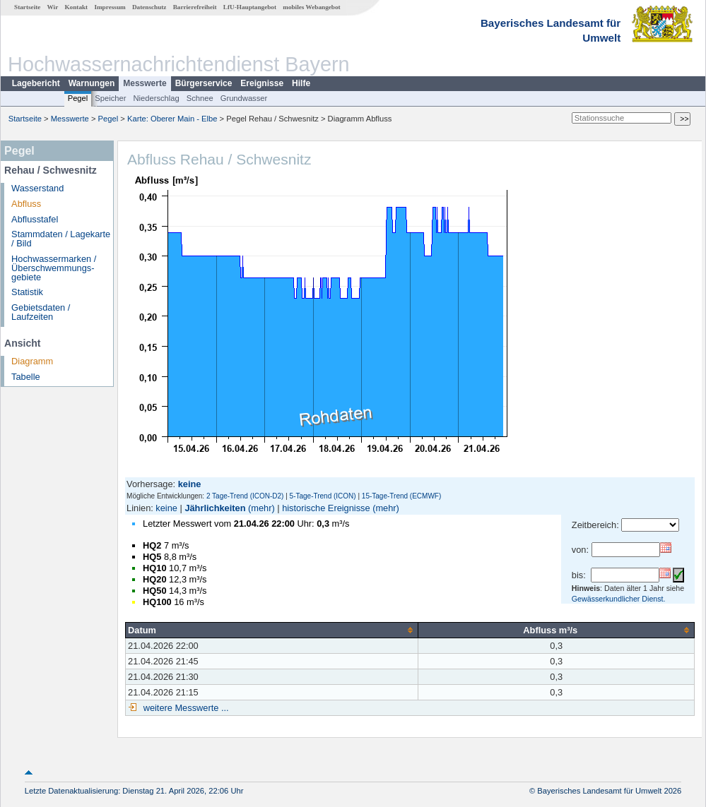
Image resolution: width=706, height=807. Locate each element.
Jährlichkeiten (214, 508)
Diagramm (32, 361)
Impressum (109, 7)
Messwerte (144, 83)
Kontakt (76, 7)
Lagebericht (36, 83)
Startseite (27, 7)
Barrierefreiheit (195, 7)
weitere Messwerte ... (184, 708)
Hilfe (301, 83)
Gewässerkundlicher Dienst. (619, 598)
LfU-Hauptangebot (249, 7)
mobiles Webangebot (311, 7)
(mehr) (261, 508)
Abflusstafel (34, 219)
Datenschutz (149, 7)
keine (166, 508)
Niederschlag (156, 98)
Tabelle (25, 376)
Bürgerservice (204, 83)
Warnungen (92, 83)
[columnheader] (272, 630)
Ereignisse (261, 83)
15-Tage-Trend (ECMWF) (401, 496)
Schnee (200, 98)
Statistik (27, 292)
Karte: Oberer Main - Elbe (172, 118)
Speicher (110, 98)
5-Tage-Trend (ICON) (323, 496)
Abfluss (26, 203)
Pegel (78, 98)
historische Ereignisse (326, 508)
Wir (53, 7)
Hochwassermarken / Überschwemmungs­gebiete (53, 267)
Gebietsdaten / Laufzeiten (40, 312)
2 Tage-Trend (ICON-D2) (244, 496)
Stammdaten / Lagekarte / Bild (60, 239)
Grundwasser (244, 98)
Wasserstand (37, 188)
